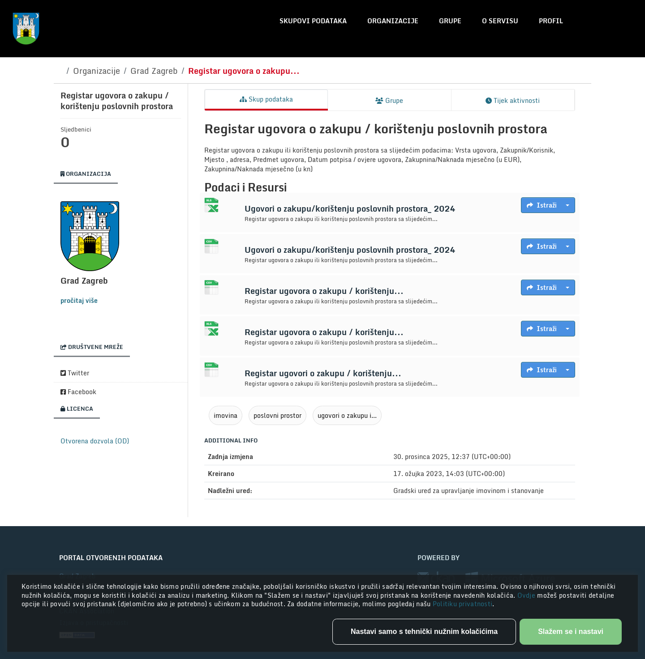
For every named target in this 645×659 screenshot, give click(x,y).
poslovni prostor (277, 415)
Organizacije (392, 21)
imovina (225, 415)
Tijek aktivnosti (513, 100)
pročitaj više (79, 300)
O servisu (500, 21)
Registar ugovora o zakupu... (244, 70)
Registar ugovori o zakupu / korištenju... (323, 373)
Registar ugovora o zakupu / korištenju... (324, 291)
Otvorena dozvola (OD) (94, 441)
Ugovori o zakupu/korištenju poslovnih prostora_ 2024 (350, 208)
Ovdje (527, 595)
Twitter (74, 373)
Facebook (78, 392)
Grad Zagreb (154, 70)
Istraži (542, 205)
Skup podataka (266, 99)
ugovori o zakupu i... (347, 415)
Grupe (450, 21)
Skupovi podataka (313, 21)
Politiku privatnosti (463, 604)
